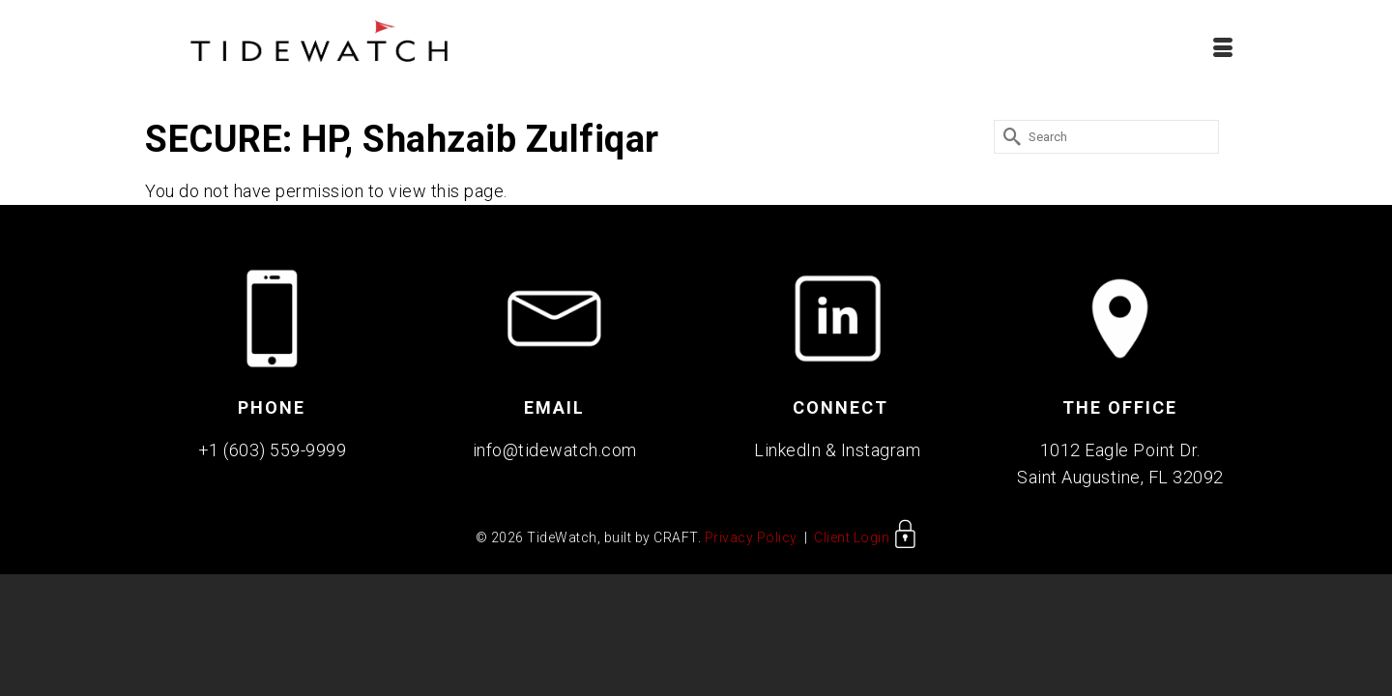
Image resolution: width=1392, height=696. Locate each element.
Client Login (865, 543)
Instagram (881, 456)
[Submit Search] (1008, 143)
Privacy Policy (751, 543)
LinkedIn (787, 456)
